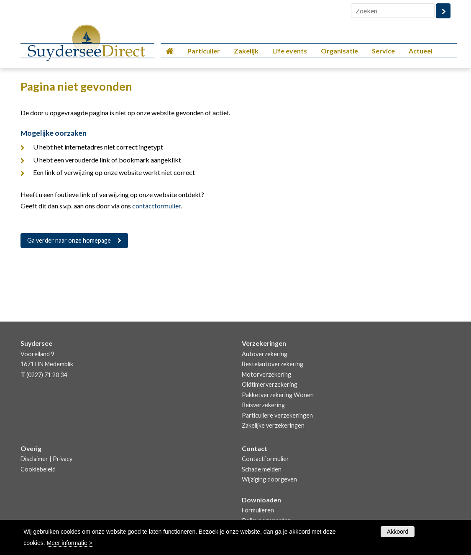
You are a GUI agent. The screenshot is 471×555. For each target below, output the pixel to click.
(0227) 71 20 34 (46, 374)
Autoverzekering (264, 353)
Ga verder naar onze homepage (69, 240)
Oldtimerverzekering (269, 384)
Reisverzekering (263, 404)
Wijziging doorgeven (269, 479)
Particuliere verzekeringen (277, 415)
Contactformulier (265, 458)
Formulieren (258, 510)
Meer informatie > (69, 543)
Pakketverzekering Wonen (278, 394)
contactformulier (156, 206)
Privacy (62, 458)
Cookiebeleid (38, 469)
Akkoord (397, 531)
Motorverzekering (266, 374)
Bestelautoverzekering (272, 363)
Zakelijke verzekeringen (273, 425)
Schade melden (262, 469)
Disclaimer (34, 458)
